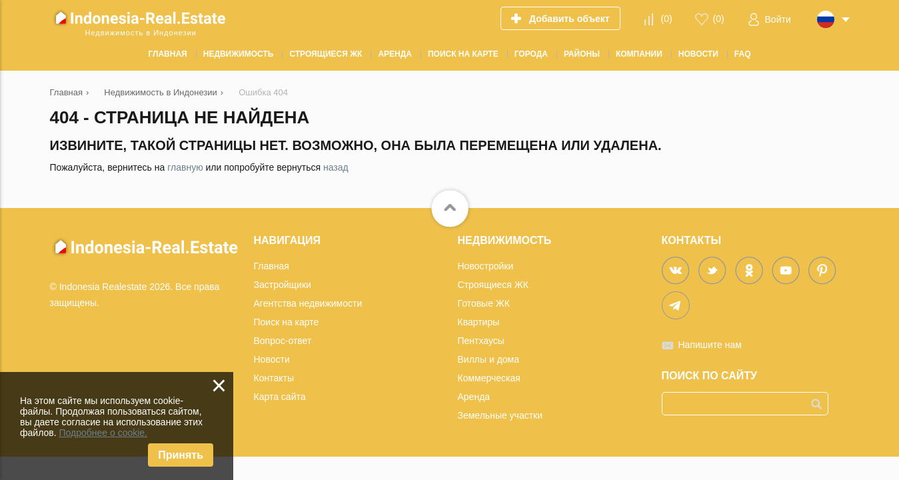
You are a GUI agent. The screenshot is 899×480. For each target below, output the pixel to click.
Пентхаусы (481, 340)
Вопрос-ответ (283, 340)
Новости (272, 359)
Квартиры (479, 322)
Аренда (474, 396)
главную (185, 167)
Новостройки (486, 266)
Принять (180, 455)
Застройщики (282, 284)
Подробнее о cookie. (103, 432)
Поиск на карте (286, 322)
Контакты (274, 378)
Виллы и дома (489, 359)
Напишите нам (710, 344)
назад (336, 167)
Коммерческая (489, 378)
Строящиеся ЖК (493, 284)
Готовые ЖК (484, 303)
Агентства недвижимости (308, 303)
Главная (271, 266)
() (666, 18)
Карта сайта (280, 396)
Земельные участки (500, 415)
